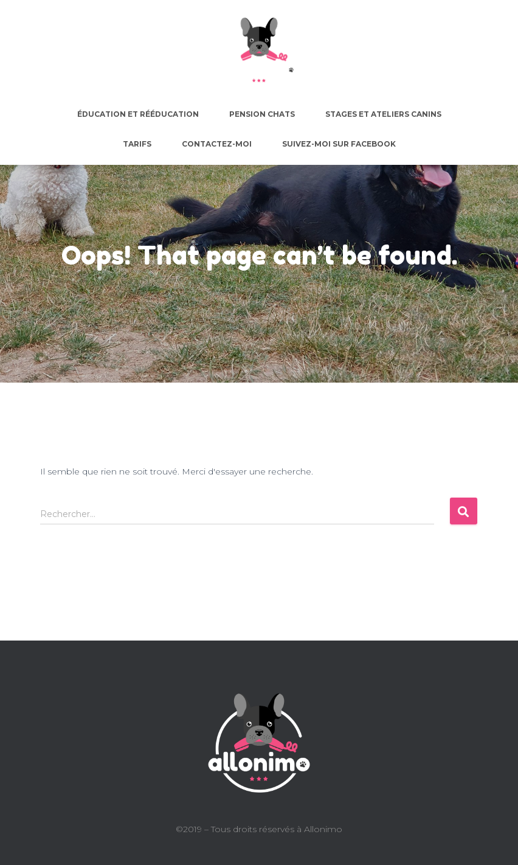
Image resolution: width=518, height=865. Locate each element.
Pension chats (262, 114)
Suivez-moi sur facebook (339, 143)
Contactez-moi (217, 143)
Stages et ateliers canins (383, 114)
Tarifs (137, 143)
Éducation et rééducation (138, 114)
